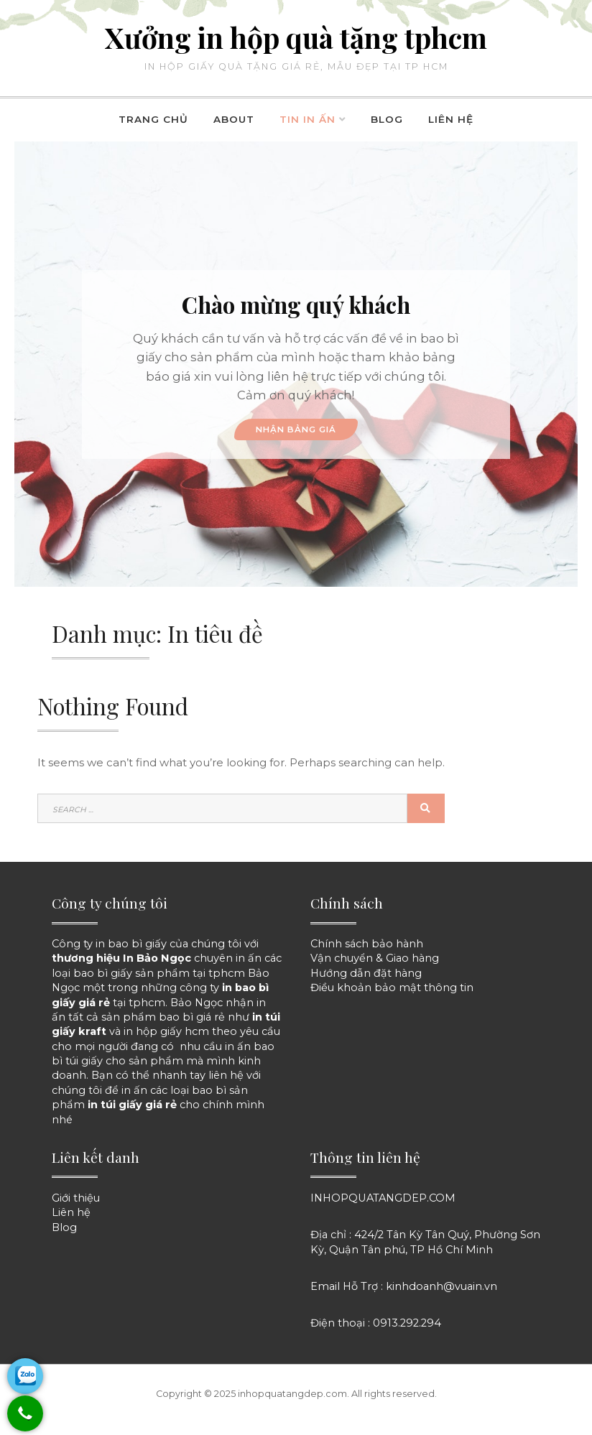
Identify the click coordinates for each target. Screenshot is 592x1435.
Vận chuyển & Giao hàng (374, 958)
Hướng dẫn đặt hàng (366, 973)
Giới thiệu (76, 1198)
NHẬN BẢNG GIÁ (296, 429)
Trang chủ (153, 119)
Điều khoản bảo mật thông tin (391, 987)
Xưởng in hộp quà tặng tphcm (296, 37)
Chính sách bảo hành (366, 943)
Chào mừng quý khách (296, 304)
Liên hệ (450, 119)
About (233, 119)
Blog (387, 119)
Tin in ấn (307, 119)
